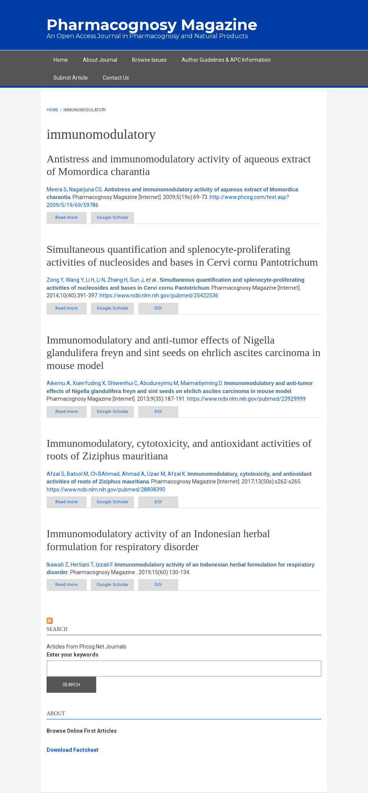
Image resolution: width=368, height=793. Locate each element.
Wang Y (75, 280)
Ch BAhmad (104, 474)
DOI (158, 308)
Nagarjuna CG (85, 189)
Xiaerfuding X (89, 383)
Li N (101, 280)
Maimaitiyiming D (201, 383)
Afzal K (176, 474)
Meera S (57, 189)
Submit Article (70, 78)
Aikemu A (58, 383)
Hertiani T (82, 565)
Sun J (137, 280)
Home (60, 60)
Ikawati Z (57, 565)
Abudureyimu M (159, 383)
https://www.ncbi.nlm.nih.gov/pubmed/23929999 (246, 399)
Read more (71, 217)
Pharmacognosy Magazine (152, 24)
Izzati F (104, 565)
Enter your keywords (72, 655)
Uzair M (156, 474)
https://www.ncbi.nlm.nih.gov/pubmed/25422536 (159, 295)
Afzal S (56, 474)
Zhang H (117, 280)
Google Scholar (112, 217)
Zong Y (55, 280)
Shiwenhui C (122, 383)
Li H (90, 280)
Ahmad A (133, 474)
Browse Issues (149, 60)
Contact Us (116, 78)
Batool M (77, 474)
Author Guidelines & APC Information (226, 60)
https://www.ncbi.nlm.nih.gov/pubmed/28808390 (106, 489)
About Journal (100, 60)
